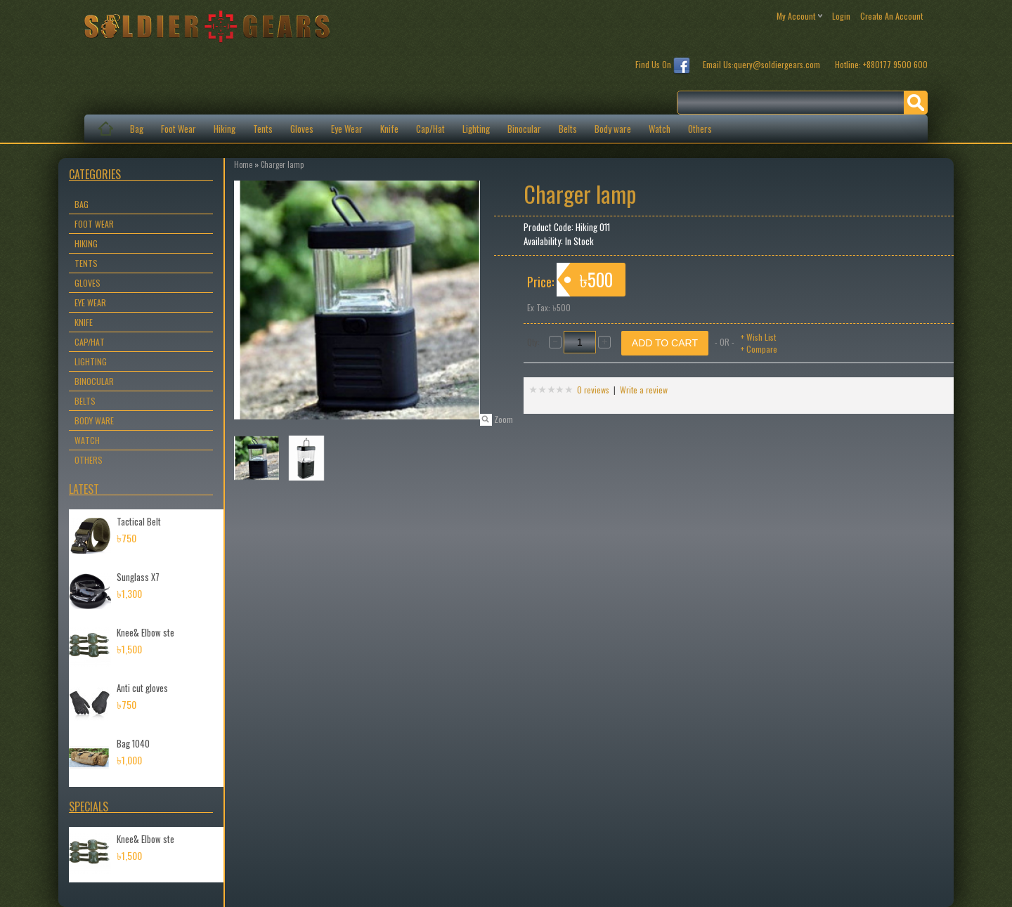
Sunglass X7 (138, 576)
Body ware (613, 129)
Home (243, 164)
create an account (891, 16)
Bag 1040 (133, 743)
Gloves (301, 129)
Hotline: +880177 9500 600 (881, 64)
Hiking (224, 129)
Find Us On (662, 66)
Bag (136, 129)
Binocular (524, 129)
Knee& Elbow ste (145, 632)
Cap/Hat (430, 129)
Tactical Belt (139, 521)
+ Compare (759, 349)
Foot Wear (178, 129)
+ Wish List (758, 337)
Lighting (476, 129)
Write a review (644, 390)
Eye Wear (347, 129)
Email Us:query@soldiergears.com (762, 64)
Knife (389, 129)
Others (700, 129)
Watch (659, 129)
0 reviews (593, 390)
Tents (263, 129)
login (841, 16)
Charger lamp (282, 164)
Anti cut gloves (142, 687)
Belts (568, 129)
